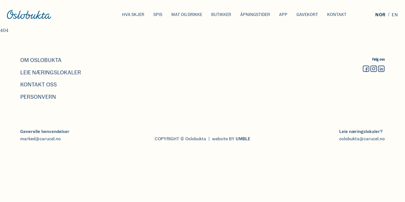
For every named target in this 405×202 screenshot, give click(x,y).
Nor (380, 15)
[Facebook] (366, 69)
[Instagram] (373, 69)
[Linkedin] (381, 69)
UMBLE (243, 139)
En (395, 15)
